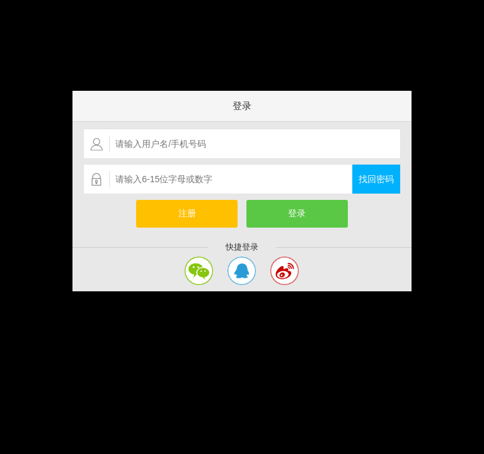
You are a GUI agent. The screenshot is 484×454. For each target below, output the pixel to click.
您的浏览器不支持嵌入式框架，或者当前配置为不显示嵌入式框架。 (242, 227)
